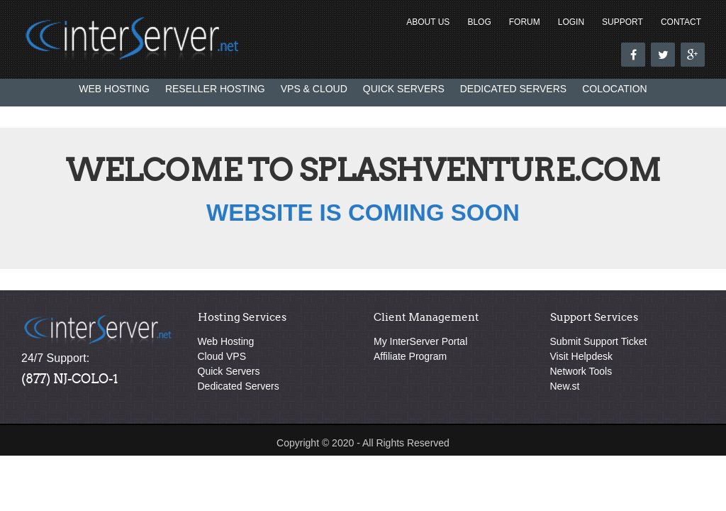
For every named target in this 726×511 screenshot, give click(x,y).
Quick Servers (404, 88)
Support (622, 22)
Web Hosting (114, 88)
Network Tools (581, 371)
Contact (681, 22)
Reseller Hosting (215, 88)
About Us (427, 22)
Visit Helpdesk (581, 356)
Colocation (614, 88)
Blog (479, 22)
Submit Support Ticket (598, 341)
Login (571, 22)
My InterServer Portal (420, 341)
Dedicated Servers (513, 88)
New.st (565, 386)
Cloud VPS (222, 356)
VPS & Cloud (314, 88)
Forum (524, 22)
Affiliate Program (410, 356)
